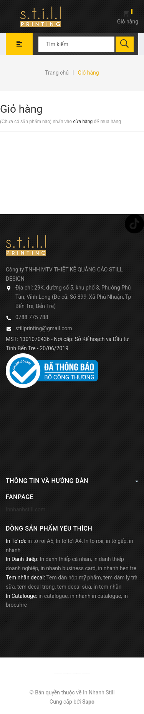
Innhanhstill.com (25, 509)
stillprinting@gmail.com (43, 328)
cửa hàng (83, 121)
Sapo (88, 702)
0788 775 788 (31, 317)
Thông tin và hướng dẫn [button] (72, 480)
